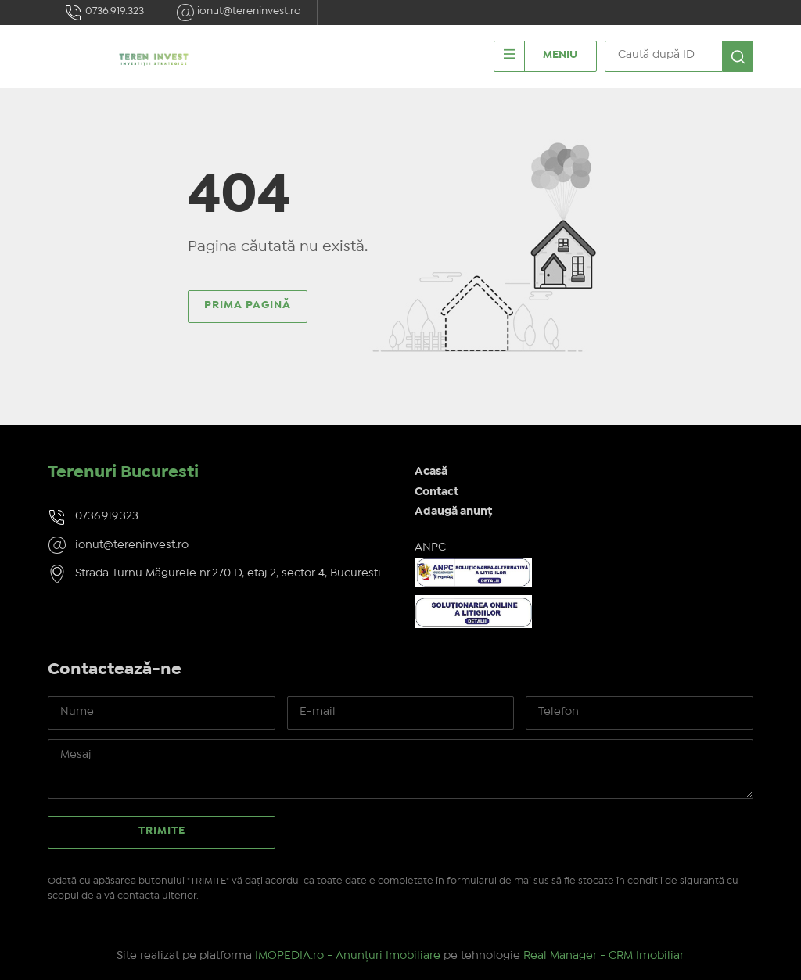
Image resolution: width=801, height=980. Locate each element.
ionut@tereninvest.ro (238, 12)
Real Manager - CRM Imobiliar (603, 955)
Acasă (431, 471)
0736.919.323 (104, 12)
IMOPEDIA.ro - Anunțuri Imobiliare (347, 955)
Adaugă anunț (453, 511)
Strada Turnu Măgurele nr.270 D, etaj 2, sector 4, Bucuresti (228, 573)
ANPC (430, 547)
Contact (436, 492)
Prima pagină (247, 305)
